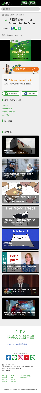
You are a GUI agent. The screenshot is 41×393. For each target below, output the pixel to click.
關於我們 (13, 379)
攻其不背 (4, 376)
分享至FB (29, 93)
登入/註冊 (32, 3)
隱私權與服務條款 (25, 376)
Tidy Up (5, 105)
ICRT (12, 376)
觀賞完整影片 (11, 93)
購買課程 (24, 3)
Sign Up (5, 115)
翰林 (12, 378)
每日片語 (4, 379)
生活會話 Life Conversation (13, 15)
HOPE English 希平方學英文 (18, 344)
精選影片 (4, 378)
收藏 (6, 20)
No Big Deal (7, 108)
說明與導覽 (23, 378)
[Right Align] (38, 3)
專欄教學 (4, 381)
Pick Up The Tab (8, 112)
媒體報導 (13, 381)
